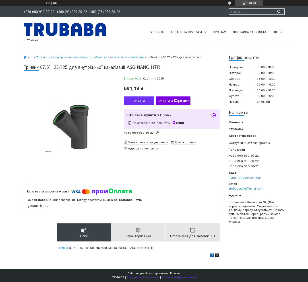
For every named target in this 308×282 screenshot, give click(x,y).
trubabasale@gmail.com (246, 188)
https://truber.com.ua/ (245, 178)
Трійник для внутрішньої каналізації (118, 57)
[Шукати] (279, 11)
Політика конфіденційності (179, 278)
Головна (157, 32)
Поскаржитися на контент (143, 278)
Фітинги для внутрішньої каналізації (62, 57)
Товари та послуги (186, 32)
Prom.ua (175, 274)
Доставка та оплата (249, 32)
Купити (139, 101)
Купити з (173, 101)
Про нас (219, 32)
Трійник (62, 248)
